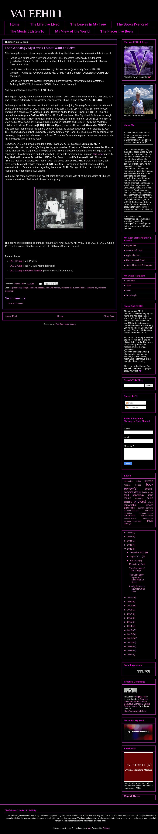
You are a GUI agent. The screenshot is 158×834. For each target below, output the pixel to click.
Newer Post (11, 316)
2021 (130, 597)
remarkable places (138, 505)
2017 (130, 614)
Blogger (106, 828)
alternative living (132, 481)
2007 (130, 654)
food (126, 495)
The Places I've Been (116, 31)
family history (147, 492)
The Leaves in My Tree (88, 24)
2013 (130, 630)
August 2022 (136, 556)
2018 (130, 610)
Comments (132, 407)
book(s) (149, 488)
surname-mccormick (132, 521)
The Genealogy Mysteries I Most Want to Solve (136, 578)
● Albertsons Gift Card (134, 260)
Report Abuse (132, 796)
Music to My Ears (137, 564)
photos (150, 502)
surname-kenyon (130, 518)
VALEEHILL (33, 13)
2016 (130, 618)
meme (127, 498)
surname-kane (79, 288)
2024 (130, 541)
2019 (130, 605)
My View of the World (72, 31)
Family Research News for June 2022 (137, 589)
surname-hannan (53, 288)
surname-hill (66, 288)
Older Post (108, 316)
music (150, 498)
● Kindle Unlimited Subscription (138, 265)
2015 (130, 622)
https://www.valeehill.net (135, 711)
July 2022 (134, 560)
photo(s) (25, 288)
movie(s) (138, 498)
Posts (129, 403)
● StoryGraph (130, 295)
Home (14, 24)
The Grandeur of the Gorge (137, 569)
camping (128, 492)
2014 (130, 626)
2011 (130, 638)
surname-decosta (37, 288)
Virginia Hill (140, 697)
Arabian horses (132, 485)
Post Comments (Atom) (65, 324)
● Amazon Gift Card (133, 250)
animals (149, 481)
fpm (89, 828)
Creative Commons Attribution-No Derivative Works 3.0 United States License (137, 702)
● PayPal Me (130, 245)
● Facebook (129, 280)
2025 (130, 536)
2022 (130, 549)
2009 (130, 646)
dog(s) (137, 492)
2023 (130, 545)
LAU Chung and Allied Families (26, 270)
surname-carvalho (145, 508)
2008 (130, 650)
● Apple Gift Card (132, 255)
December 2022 (137, 552)
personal (128, 502)
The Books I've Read (132, 24)
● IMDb (127, 290)
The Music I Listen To (27, 31)
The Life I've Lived (44, 24)
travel (150, 520)
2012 (130, 634)
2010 (130, 642)
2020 (130, 601)
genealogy (16, 288)
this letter (98, 154)
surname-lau (91, 288)
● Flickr (127, 285)
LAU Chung (16, 261)
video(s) (127, 523)
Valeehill (128, 697)
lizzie (150, 495)
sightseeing (129, 508)
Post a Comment (15, 303)
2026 (130, 532)
